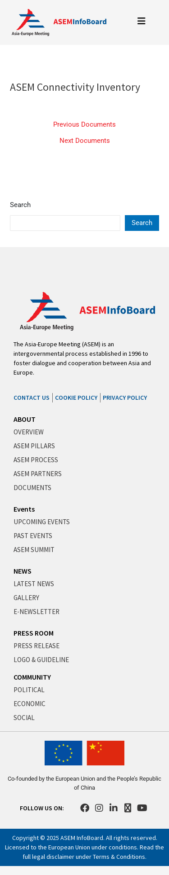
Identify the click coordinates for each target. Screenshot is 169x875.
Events (24, 508)
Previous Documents (84, 124)
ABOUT (25, 419)
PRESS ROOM (34, 632)
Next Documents (84, 140)
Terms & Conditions (119, 857)
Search (20, 205)
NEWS (23, 570)
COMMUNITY (32, 676)
